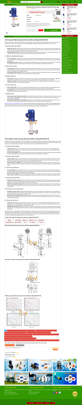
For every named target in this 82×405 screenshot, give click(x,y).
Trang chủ (18, 4)
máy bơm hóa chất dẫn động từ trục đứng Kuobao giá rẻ (46, 330)
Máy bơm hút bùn (66, 50)
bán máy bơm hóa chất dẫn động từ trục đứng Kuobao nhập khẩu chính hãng (21, 330)
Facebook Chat (37, 403)
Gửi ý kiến (55, 349)
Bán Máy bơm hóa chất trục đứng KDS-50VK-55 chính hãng (72, 14)
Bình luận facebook (19, 345)
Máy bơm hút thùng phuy (68, 60)
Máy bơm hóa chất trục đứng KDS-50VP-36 (14, 103)
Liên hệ (52, 403)
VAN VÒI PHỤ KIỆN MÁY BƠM (68, 72)
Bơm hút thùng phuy (67, 67)
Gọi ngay (29, 403)
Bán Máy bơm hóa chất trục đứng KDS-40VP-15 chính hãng (72, 29)
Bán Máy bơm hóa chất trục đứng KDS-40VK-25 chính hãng (72, 7)
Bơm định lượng (66, 45)
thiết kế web (40, 400)
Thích (9, 357)
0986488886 (57, 20)
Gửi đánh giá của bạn (10, 345)
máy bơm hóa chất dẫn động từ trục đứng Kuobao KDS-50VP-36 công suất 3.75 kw (20, 340)
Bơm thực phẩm (66, 57)
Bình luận (33, 8)
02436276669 (16, 393)
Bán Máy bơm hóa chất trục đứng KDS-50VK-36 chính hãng (72, 22)
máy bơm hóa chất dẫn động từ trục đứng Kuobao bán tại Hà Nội (39, 332)
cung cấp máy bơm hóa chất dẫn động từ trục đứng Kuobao (15, 332)
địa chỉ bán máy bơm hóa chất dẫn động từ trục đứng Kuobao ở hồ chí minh (18, 336)
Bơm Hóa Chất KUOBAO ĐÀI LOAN (32, 4)
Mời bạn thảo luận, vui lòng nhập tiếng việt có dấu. (27, 349)
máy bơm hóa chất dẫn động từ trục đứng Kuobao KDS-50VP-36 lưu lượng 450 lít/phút (20, 338)
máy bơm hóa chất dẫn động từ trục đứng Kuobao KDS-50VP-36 (47, 340)
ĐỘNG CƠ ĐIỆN (65, 70)
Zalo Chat (46, 403)
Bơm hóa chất (23, 4)
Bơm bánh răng (66, 38)
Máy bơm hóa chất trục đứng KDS (44, 4)
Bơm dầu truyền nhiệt (67, 65)
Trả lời (6, 357)
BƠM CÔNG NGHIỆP (66, 62)
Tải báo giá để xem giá (37, 12)
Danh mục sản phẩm (9, 4)
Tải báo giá (58, 9)
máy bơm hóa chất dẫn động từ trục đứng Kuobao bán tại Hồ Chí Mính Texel (18, 334)
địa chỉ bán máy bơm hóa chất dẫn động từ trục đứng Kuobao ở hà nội (46, 334)
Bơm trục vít (65, 55)
